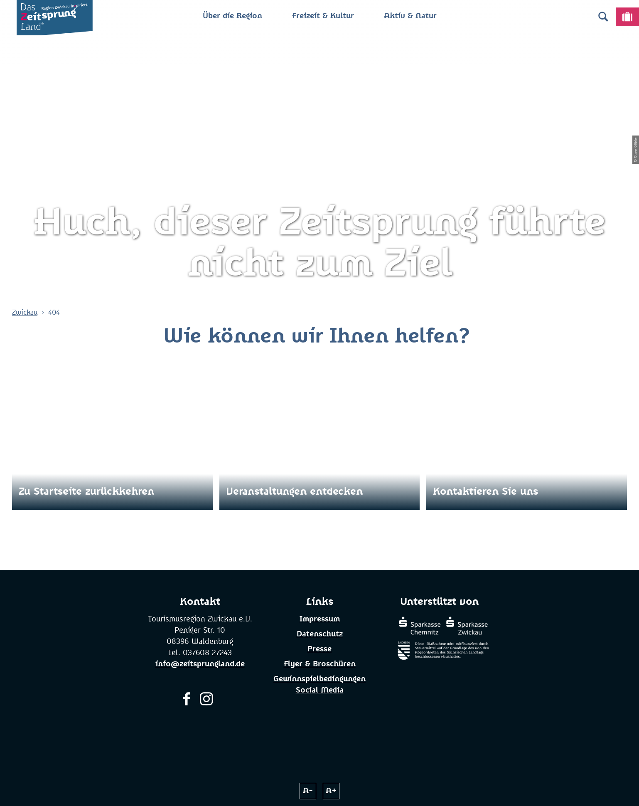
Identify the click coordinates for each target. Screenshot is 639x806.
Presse (319, 649)
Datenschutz (320, 634)
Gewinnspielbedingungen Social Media (319, 684)
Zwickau (24, 312)
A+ (331, 791)
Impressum (320, 619)
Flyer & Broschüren (320, 664)
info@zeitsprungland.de (200, 664)
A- (308, 791)
